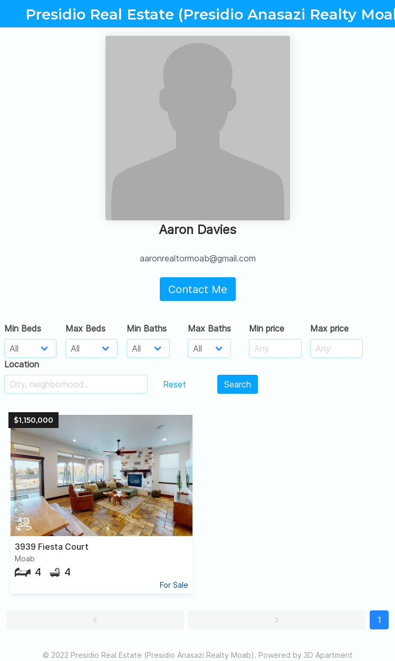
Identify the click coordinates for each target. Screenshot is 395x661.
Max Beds (85, 328)
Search (237, 384)
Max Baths (209, 328)
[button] (95, 619)
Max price (329, 328)
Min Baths (147, 328)
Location (21, 364)
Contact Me (197, 289)
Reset (174, 384)
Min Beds (22, 328)
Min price (266, 328)
